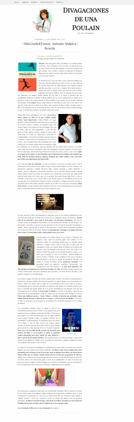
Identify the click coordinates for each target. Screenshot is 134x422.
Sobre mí (25, 2)
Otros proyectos (47, 2)
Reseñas (34, 2)
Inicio (17, 2)
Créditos (59, 2)
